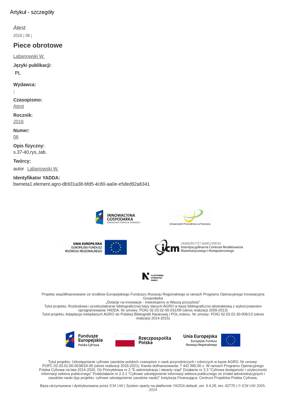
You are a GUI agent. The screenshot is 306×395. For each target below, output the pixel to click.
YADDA (179, 386)
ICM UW (116, 386)
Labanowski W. (29, 56)
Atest (19, 28)
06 (28, 35)
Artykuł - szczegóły (32, 12)
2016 (17, 35)
